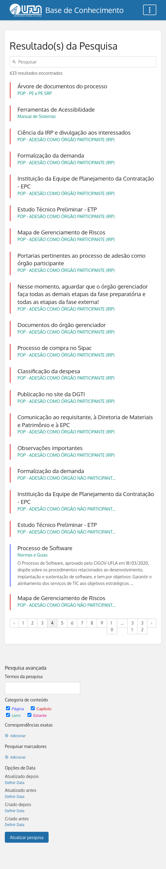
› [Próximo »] (151, 623)
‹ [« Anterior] (14, 623)
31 (132, 626)
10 (112, 626)
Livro (13, 715)
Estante (36, 715)
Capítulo (41, 708)
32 (142, 626)
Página (15, 708)
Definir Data (14, 782)
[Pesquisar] (15, 61)
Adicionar (15, 735)
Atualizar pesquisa (26, 837)
